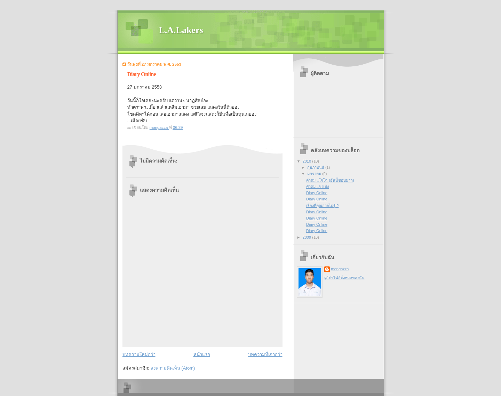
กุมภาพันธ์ (316, 167)
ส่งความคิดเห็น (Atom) (173, 368)
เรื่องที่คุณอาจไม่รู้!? (322, 206)
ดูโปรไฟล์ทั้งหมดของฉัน (344, 278)
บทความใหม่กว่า (139, 354)
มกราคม (314, 174)
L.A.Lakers (181, 30)
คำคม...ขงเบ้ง (317, 186)
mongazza (340, 269)
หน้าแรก (201, 354)
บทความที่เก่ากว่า (265, 354)
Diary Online (316, 193)
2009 (307, 237)
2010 (307, 161)
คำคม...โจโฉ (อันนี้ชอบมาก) (330, 180)
